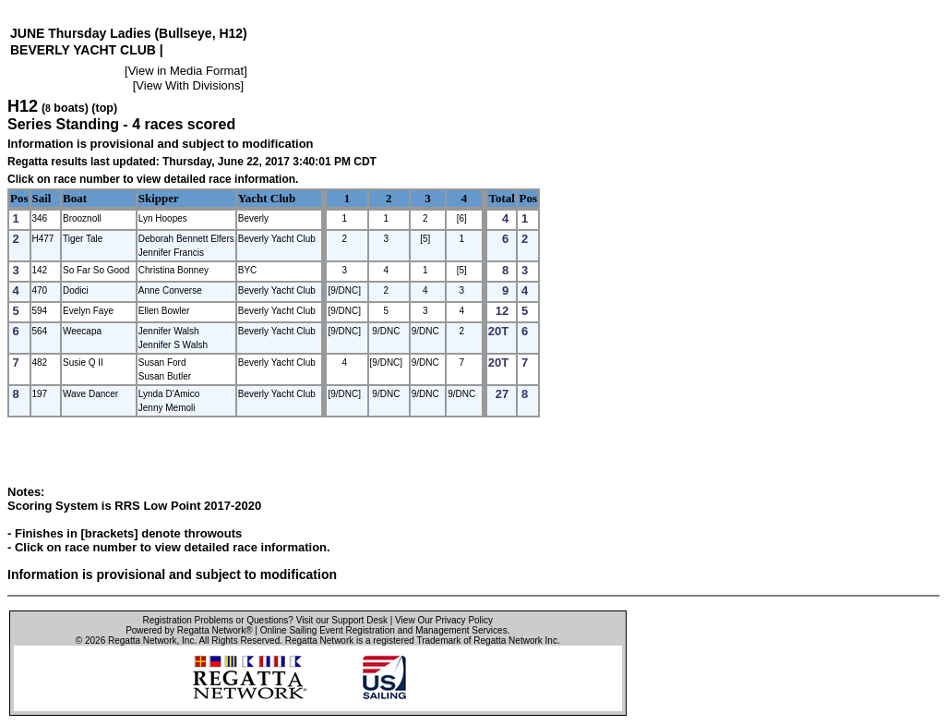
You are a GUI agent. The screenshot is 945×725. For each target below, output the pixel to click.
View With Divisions (188, 85)
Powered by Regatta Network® (189, 630)
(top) (104, 108)
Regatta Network (142, 640)
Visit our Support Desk (342, 620)
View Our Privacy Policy (444, 620)
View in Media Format (186, 71)
